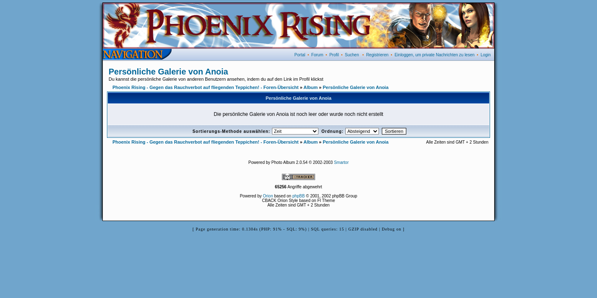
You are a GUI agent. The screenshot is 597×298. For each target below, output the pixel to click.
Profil (334, 55)
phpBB (298, 196)
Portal (299, 55)
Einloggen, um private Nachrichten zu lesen (435, 55)
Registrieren (377, 55)
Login (485, 55)
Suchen (352, 55)
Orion (268, 196)
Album (310, 87)
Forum (317, 55)
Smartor (341, 162)
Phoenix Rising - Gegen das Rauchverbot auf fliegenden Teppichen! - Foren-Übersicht (205, 87)
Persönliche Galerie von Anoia (168, 71)
